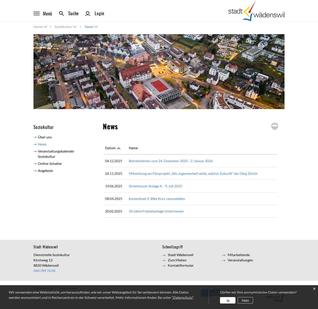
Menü (42, 13)
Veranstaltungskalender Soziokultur (56, 153)
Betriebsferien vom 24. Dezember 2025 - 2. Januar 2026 (171, 161)
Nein (245, 300)
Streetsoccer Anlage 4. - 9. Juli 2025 (155, 186)
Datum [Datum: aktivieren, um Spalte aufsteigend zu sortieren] (110, 148)
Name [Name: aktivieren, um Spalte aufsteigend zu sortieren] (133, 148)
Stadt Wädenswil (180, 255)
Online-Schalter (50, 163)
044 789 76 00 (44, 270)
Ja (227, 300)
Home (38, 26)
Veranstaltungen (240, 260)
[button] (66, 26)
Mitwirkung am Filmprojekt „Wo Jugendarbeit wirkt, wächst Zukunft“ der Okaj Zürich (193, 173)
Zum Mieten (177, 260)
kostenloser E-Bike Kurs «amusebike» (157, 198)
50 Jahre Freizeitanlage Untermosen (156, 211)
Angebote (45, 170)
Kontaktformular (181, 265)
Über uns (45, 137)
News (52, 143)
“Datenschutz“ (182, 297)
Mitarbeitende (239, 255)
